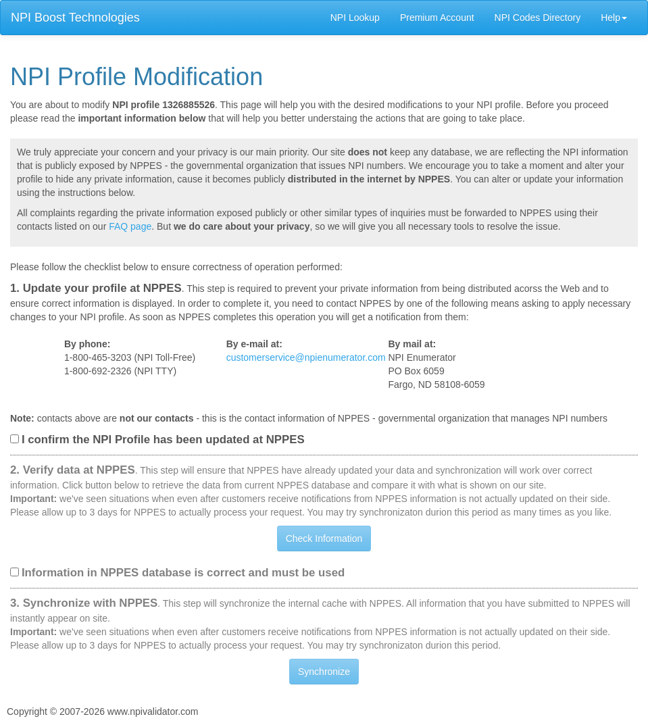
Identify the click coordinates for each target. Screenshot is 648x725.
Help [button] (614, 17)
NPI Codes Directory (538, 17)
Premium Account (437, 17)
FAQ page (130, 226)
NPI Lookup (355, 17)
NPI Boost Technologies (75, 17)
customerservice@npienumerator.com (306, 357)
